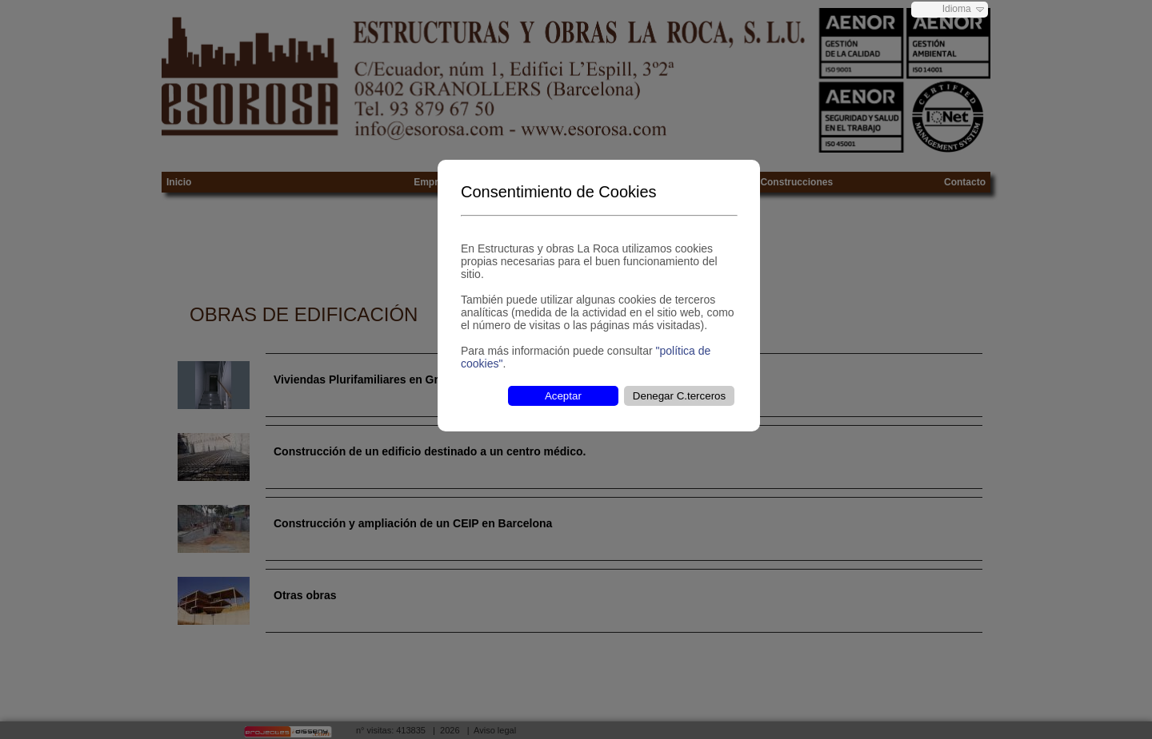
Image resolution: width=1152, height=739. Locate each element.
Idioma (956, 8)
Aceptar (563, 396)
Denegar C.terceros (679, 396)
